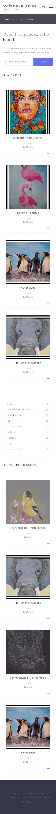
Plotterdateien (14, 426)
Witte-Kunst (20, 6)
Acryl (9, 404)
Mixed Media (14, 415)
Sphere (11, 432)
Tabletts (11, 437)
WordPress (39, 793)
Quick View (48, 152)
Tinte (9, 443)
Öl (8, 420)
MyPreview (28, 801)
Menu (46, 7)
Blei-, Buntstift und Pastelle (21, 409)
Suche (43, 61)
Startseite (8, 19)
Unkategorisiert (15, 449)
